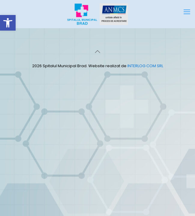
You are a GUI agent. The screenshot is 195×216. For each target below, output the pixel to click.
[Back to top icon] (97, 51)
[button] (8, 23)
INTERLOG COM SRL (145, 66)
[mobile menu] (187, 12)
